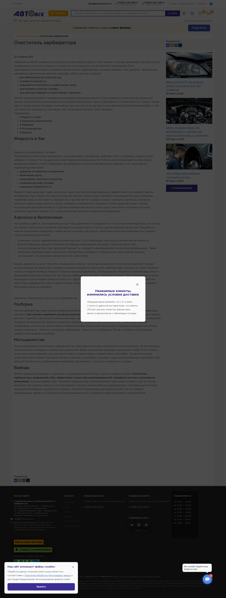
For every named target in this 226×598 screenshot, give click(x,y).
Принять (41, 587)
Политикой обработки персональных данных (47, 576)
